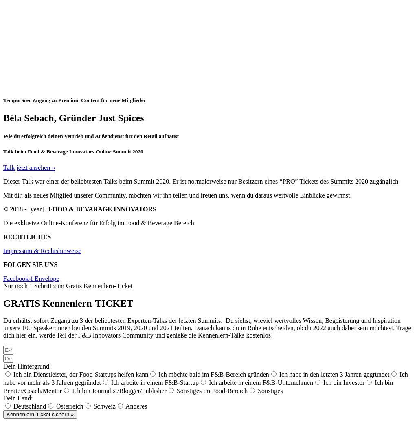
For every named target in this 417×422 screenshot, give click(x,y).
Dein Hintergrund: (27, 366)
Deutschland (29, 406)
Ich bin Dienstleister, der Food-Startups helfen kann (80, 374)
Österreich (69, 406)
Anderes (136, 406)
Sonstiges (270, 390)
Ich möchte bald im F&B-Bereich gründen (213, 374)
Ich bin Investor (343, 382)
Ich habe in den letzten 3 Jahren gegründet (334, 374)
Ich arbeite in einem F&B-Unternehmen (261, 382)
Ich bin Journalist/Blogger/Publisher (119, 390)
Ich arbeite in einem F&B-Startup (155, 382)
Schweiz (105, 406)
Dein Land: (18, 398)
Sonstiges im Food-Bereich (212, 390)
